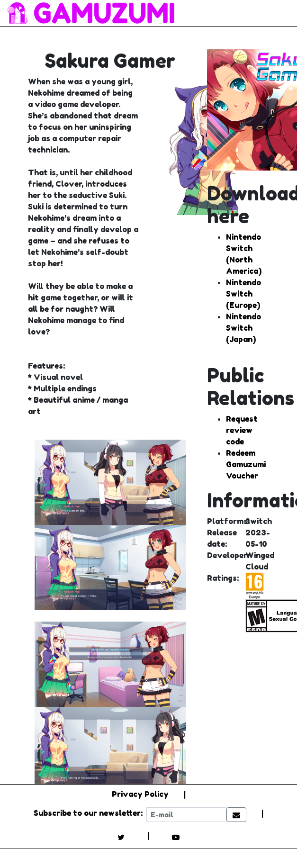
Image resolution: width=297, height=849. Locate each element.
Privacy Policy (140, 794)
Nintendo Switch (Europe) (243, 294)
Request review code (242, 430)
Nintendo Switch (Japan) (243, 328)
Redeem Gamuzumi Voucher (246, 464)
